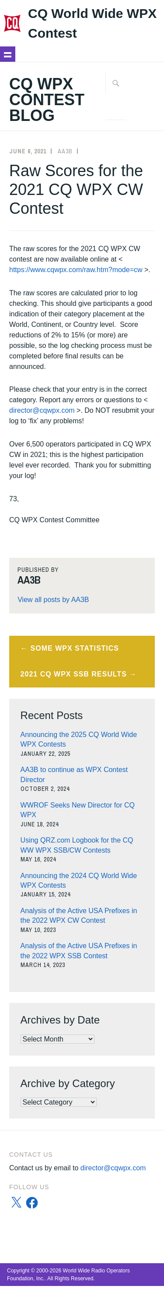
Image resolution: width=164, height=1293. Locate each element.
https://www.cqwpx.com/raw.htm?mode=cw (76, 269)
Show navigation (7, 54)
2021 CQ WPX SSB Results (74, 674)
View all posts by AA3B (53, 599)
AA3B (65, 151)
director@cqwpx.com (42, 410)
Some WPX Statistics (75, 648)
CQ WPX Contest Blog (46, 99)
